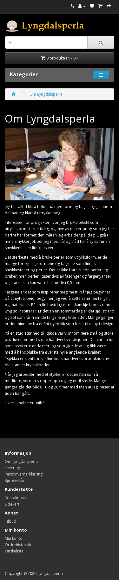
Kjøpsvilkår (14, 480)
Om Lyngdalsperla (46, 94)
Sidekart (12, 504)
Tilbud (10, 521)
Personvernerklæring (24, 474)
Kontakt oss (15, 498)
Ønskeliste (14, 551)
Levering (12, 467)
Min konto (14, 538)
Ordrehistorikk (18, 544)
